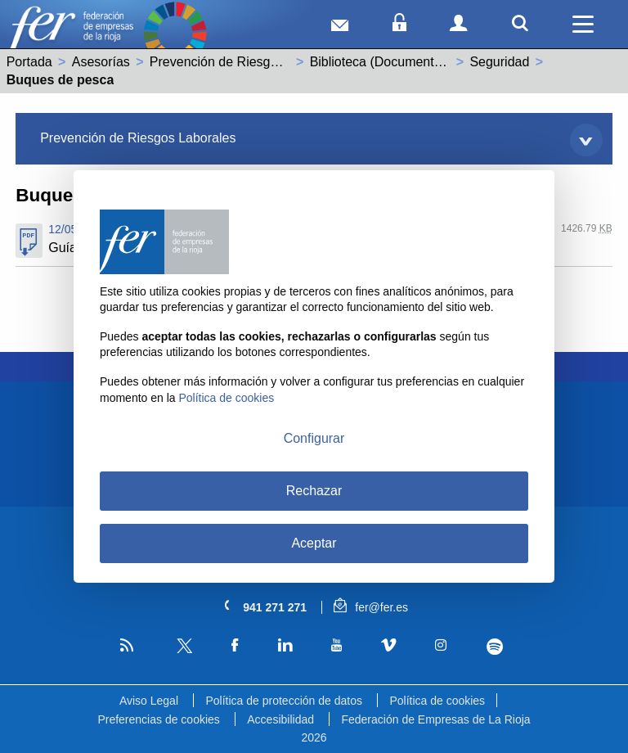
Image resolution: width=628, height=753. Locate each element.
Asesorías (101, 62)
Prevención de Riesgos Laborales (247, 62)
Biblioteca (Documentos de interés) (412, 62)
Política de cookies (437, 700)
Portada (29, 62)
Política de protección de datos (283, 700)
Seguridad (499, 62)
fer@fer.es (371, 607)
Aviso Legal (148, 700)
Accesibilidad (280, 719)
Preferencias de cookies (158, 719)
